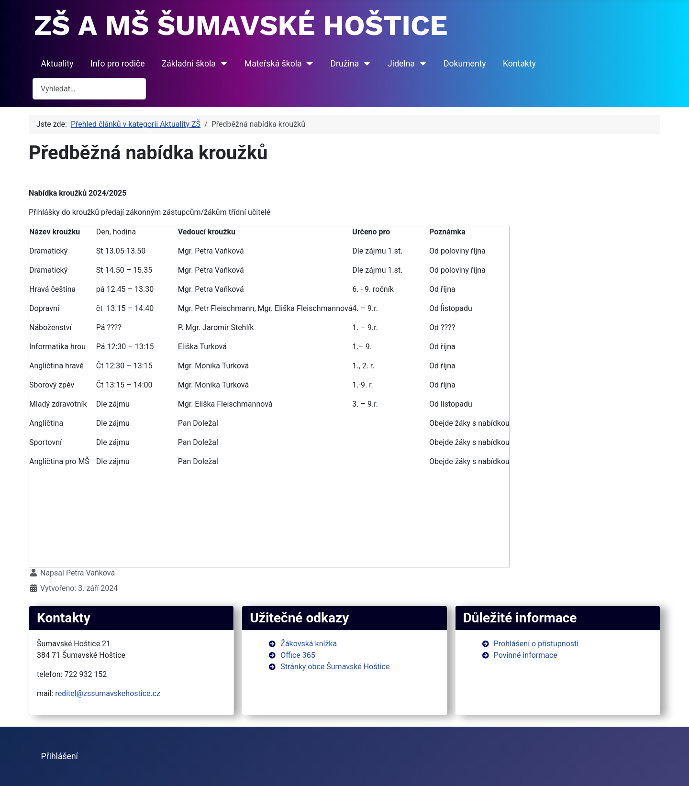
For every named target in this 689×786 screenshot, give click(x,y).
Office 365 (297, 655)
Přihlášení (59, 756)
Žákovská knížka (308, 643)
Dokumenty (465, 63)
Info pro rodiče (117, 63)
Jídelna (401, 63)
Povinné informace (525, 655)
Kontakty (519, 63)
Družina (345, 63)
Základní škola (189, 63)
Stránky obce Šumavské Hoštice (334, 666)
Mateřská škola (273, 63)
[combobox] (89, 89)
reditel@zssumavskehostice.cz (107, 693)
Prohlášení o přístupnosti (536, 643)
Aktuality (57, 63)
